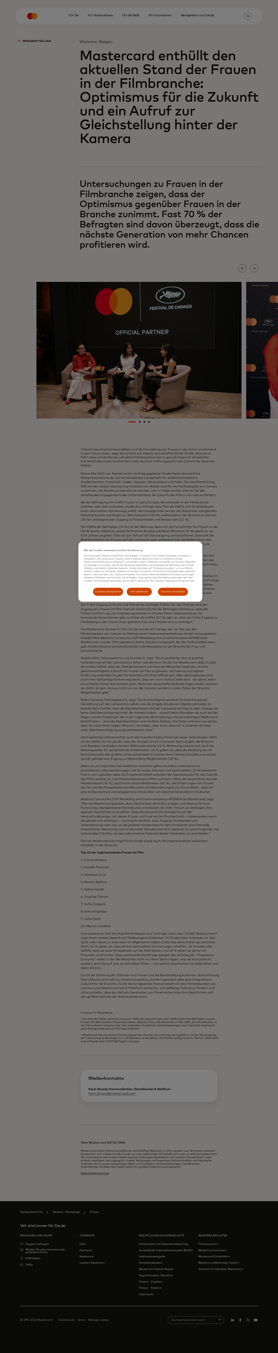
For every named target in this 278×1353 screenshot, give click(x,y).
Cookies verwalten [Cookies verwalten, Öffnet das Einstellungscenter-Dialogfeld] (173, 591)
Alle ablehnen (139, 591)
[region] (140, 571)
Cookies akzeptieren (108, 591)
